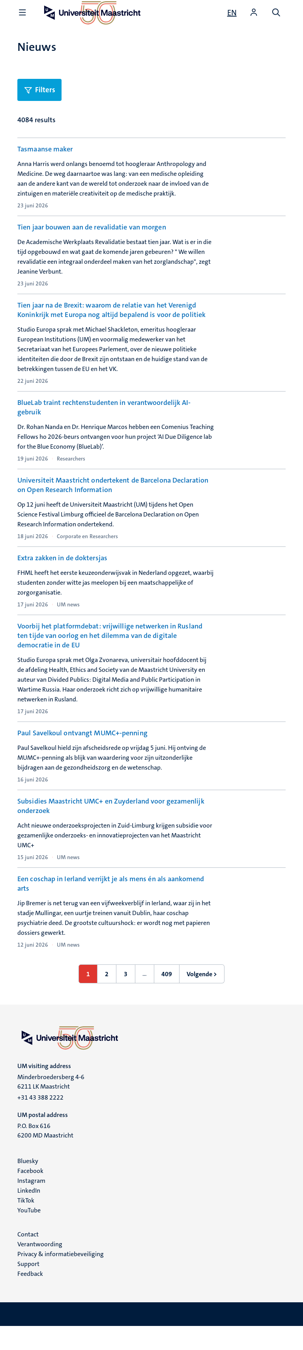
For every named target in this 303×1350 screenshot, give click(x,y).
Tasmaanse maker (45, 149)
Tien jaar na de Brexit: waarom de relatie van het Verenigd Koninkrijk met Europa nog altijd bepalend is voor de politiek (111, 310)
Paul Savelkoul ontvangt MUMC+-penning (82, 745)
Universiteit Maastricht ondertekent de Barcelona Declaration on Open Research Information (112, 486)
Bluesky (27, 1184)
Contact (28, 1258)
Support (28, 1287)
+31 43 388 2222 (40, 1121)
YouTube (29, 1234)
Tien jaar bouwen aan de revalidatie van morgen (91, 227)
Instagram (31, 1204)
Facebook (30, 1194)
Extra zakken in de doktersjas (62, 560)
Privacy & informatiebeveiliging (60, 1278)
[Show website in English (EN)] (232, 12)
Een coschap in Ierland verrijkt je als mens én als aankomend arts (110, 907)
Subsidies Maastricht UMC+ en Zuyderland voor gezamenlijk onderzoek (110, 828)
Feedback (30, 1297)
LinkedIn (28, 1214)
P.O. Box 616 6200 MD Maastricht (45, 1154)
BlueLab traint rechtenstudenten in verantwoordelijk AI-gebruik (104, 408)
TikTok (25, 1224)
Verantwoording (39, 1268)
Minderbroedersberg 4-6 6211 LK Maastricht (50, 1105)
